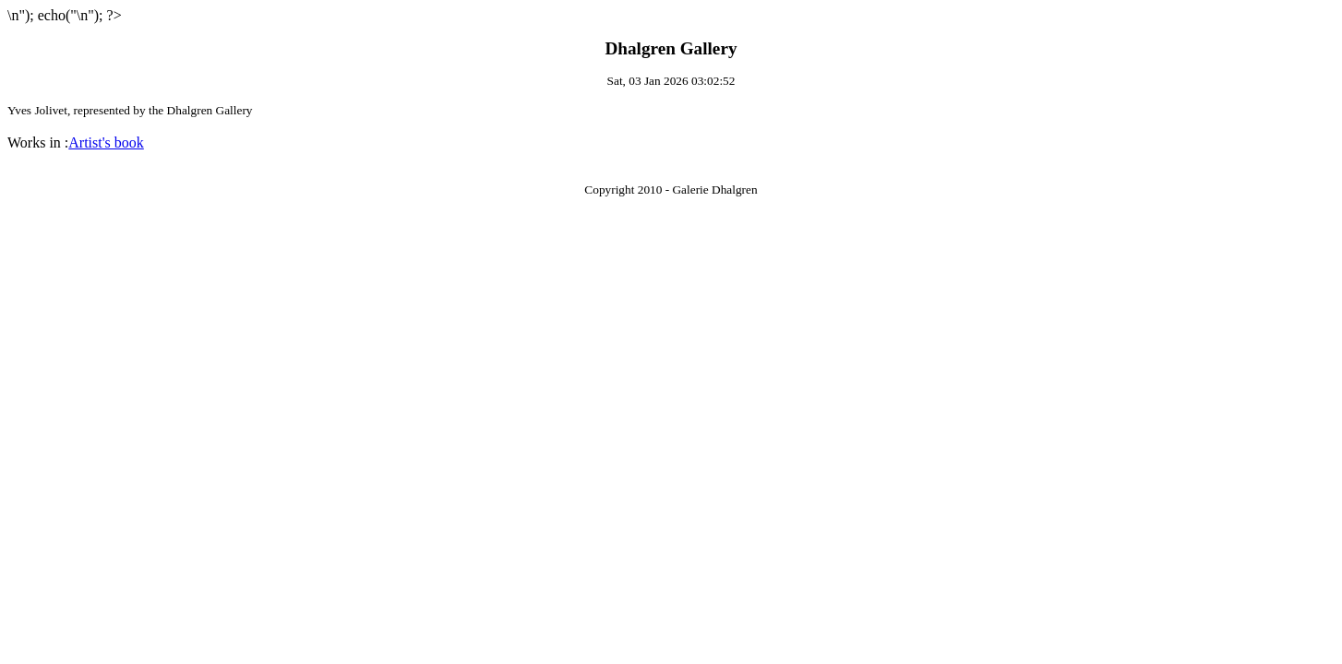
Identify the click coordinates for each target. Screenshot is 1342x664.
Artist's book (106, 142)
